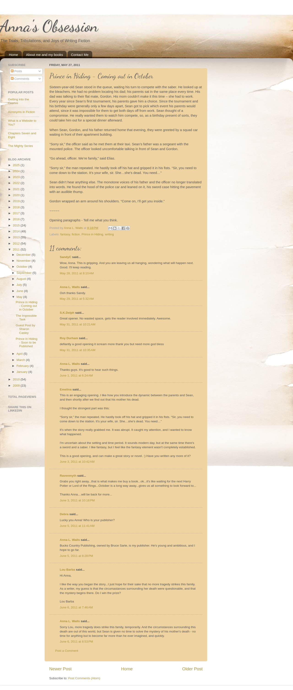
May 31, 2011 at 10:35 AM (77, 350)
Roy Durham (69, 338)
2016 (17, 219)
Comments (20, 78)
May (19, 297)
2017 (17, 213)
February (23, 366)
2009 (17, 385)
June (20, 291)
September (24, 273)
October (22, 266)
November (24, 260)
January (22, 372)
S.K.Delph (67, 312)
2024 (17, 171)
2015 (17, 225)
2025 (17, 165)
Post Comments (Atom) (84, 678)
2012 (17, 243)
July (19, 284)
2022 (17, 183)
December (24, 254)
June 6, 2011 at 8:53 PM (76, 641)
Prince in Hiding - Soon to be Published (27, 342)
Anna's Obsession (49, 26)
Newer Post (60, 668)
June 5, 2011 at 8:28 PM (76, 556)
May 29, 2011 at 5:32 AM (77, 298)
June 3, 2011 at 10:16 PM (77, 500)
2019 (17, 201)
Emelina (66, 389)
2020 (17, 195)
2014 (17, 231)
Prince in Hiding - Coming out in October (27, 305)
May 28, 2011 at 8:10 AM (77, 273)
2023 (17, 177)
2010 (17, 379)
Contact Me (80, 55)
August (21, 278)
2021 (17, 189)
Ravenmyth (68, 475)
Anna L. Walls (70, 287)
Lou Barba (67, 569)
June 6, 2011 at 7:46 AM (76, 607)
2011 (17, 249)
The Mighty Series (20, 146)
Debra (64, 514)
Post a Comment (66, 650)
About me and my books (44, 55)
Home (13, 55)
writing (109, 234)
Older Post (192, 668)
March (21, 360)
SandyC (65, 257)
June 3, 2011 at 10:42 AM (77, 461)
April (20, 353)
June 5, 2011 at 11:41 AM (77, 526)
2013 (17, 237)
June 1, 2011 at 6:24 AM (76, 375)
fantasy (65, 234)
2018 (17, 207)
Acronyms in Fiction (21, 112)
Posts (16, 71)
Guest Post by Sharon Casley (25, 329)
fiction (76, 234)
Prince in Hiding (92, 234)
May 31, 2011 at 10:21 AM (77, 324)
